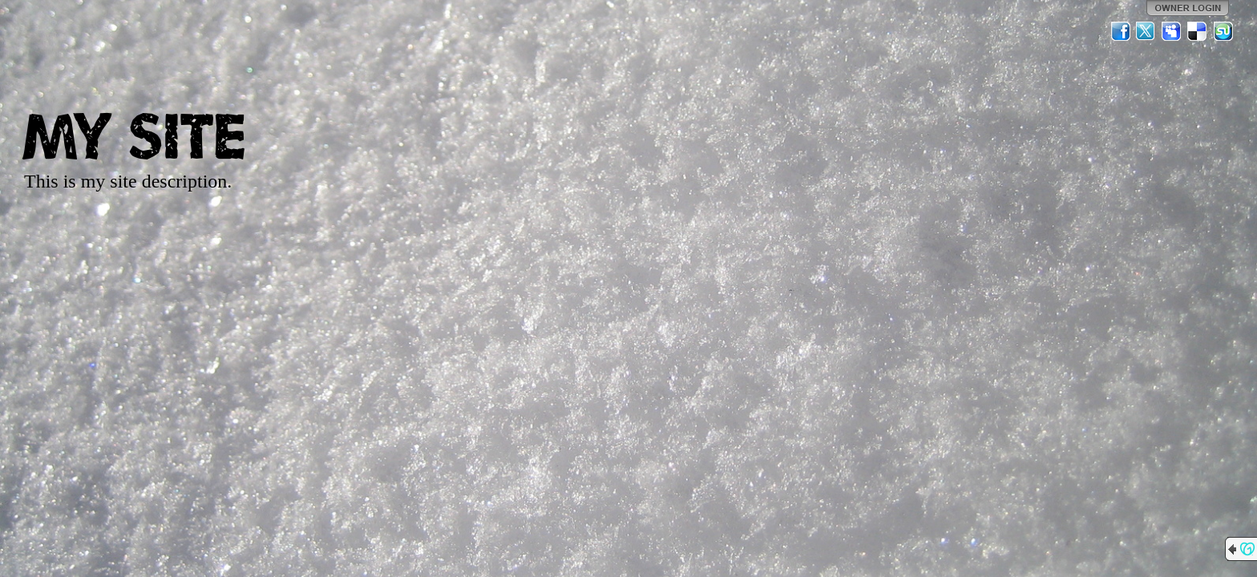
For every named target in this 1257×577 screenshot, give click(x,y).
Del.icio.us (1197, 31)
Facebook (1120, 31)
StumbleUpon (1223, 31)
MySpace (1172, 31)
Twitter (1146, 31)
